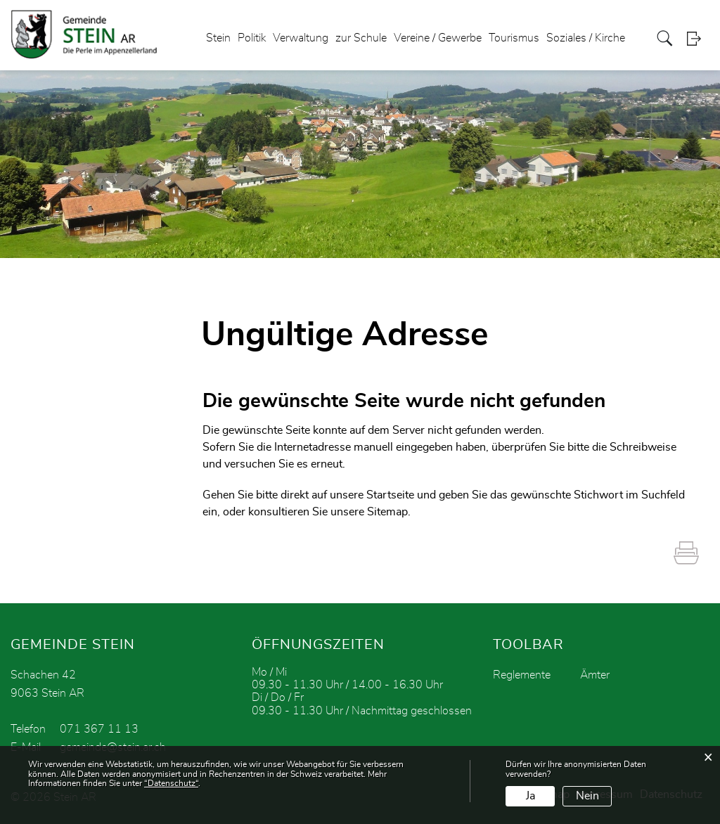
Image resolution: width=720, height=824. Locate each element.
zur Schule (361, 38)
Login (698, 38)
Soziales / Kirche (585, 38)
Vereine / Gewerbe (438, 38)
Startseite (390, 495)
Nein (587, 796)
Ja (530, 796)
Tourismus (514, 38)
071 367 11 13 (99, 729)
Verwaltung (300, 38)
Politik (252, 38)
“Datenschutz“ (171, 783)
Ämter (595, 675)
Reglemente (522, 675)
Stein (218, 38)
